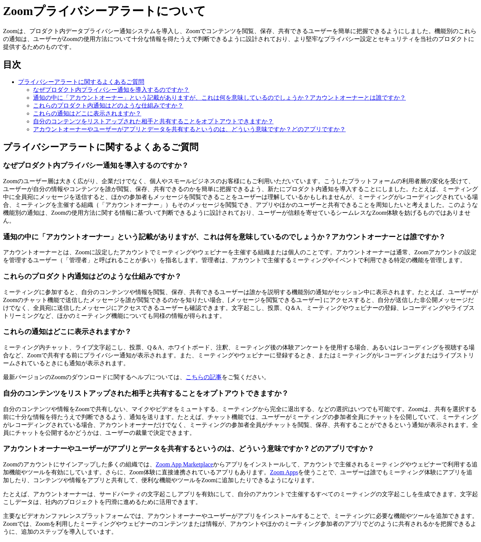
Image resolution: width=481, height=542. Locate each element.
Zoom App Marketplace (184, 464)
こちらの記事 (204, 377)
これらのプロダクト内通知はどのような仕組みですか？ (108, 105)
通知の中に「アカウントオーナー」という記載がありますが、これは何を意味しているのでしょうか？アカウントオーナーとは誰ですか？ (219, 97)
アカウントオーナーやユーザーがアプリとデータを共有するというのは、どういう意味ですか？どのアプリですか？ (189, 129)
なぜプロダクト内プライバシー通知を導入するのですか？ (111, 90)
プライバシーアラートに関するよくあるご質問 (81, 82)
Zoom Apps (284, 472)
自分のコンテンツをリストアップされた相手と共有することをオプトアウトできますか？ (153, 121)
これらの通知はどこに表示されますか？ (87, 113)
